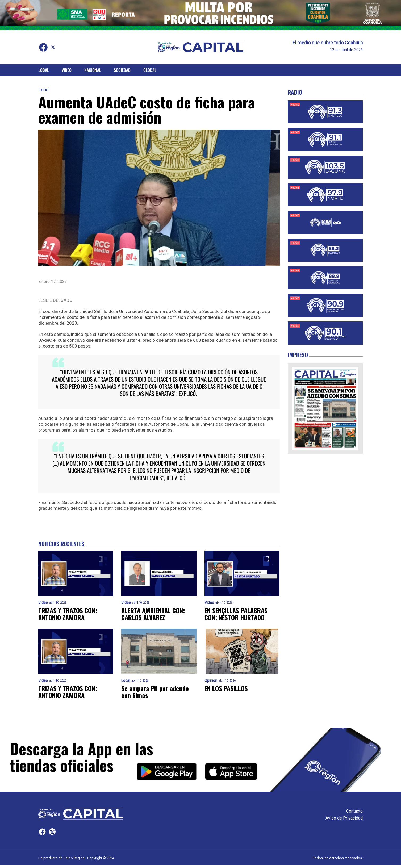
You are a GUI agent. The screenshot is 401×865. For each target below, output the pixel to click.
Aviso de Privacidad (344, 818)
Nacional (92, 70)
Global (149, 70)
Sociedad (122, 70)
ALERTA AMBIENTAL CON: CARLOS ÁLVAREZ (153, 614)
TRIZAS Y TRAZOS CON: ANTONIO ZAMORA (67, 614)
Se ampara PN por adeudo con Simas (155, 692)
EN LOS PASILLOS (226, 688)
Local (43, 70)
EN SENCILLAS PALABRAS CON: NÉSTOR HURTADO (236, 614)
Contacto (354, 811)
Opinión (210, 681)
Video (67, 70)
